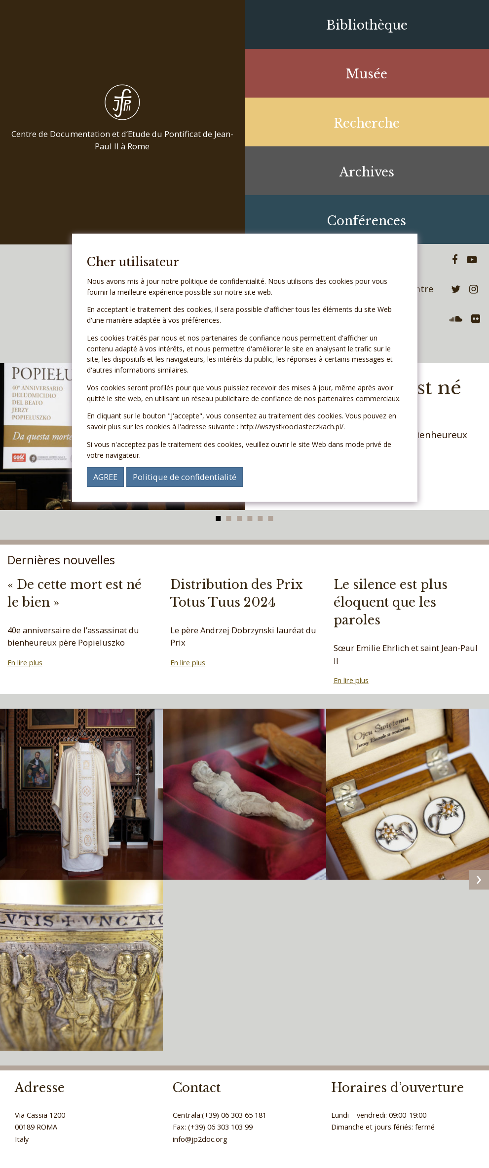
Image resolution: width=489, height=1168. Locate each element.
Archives (366, 172)
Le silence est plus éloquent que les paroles (391, 602)
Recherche (367, 123)
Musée (366, 74)
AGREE (105, 476)
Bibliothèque (367, 25)
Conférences (366, 221)
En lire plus (24, 662)
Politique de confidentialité (184, 476)
